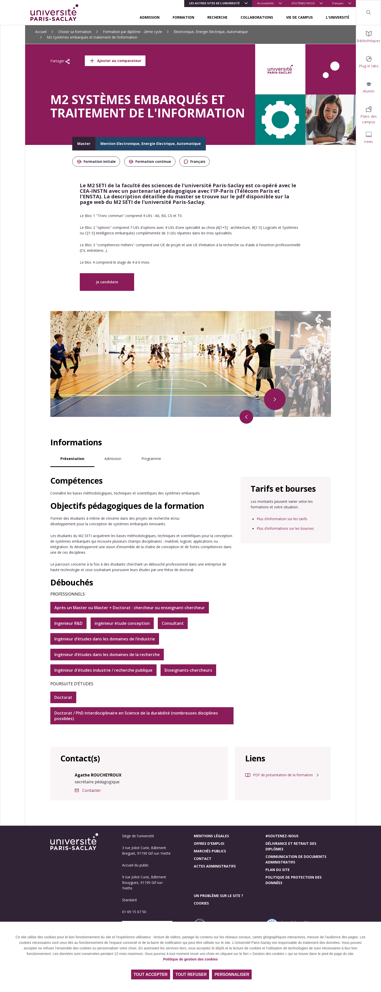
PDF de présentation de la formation (283, 774)
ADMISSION (150, 17)
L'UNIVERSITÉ (337, 17)
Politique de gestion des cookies (190, 959)
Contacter (91, 790)
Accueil (41, 31)
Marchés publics (210, 851)
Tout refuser (191, 974)
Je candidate (107, 282)
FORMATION (183, 17)
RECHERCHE (217, 17)
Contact (202, 858)
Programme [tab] (151, 458)
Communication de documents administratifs (295, 859)
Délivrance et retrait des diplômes (290, 846)
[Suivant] (275, 399)
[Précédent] (246, 417)
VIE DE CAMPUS (299, 17)
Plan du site (277, 869)
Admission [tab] (112, 458)
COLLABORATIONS (257, 17)
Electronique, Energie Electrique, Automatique (211, 31)
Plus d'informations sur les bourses (285, 528)
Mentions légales (211, 835)
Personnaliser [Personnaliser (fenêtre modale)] (231, 974)
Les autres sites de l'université (214, 3)
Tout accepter (151, 974)
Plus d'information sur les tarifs (282, 518)
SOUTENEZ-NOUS (303, 3)
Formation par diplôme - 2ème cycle (132, 31)
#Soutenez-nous (281, 835)
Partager (60, 61)
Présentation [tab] (72, 458)
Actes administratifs (215, 866)
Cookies (201, 903)
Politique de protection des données (293, 880)
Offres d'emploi (209, 843)
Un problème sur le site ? (218, 895)
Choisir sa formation (74, 31)
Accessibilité (265, 3)
